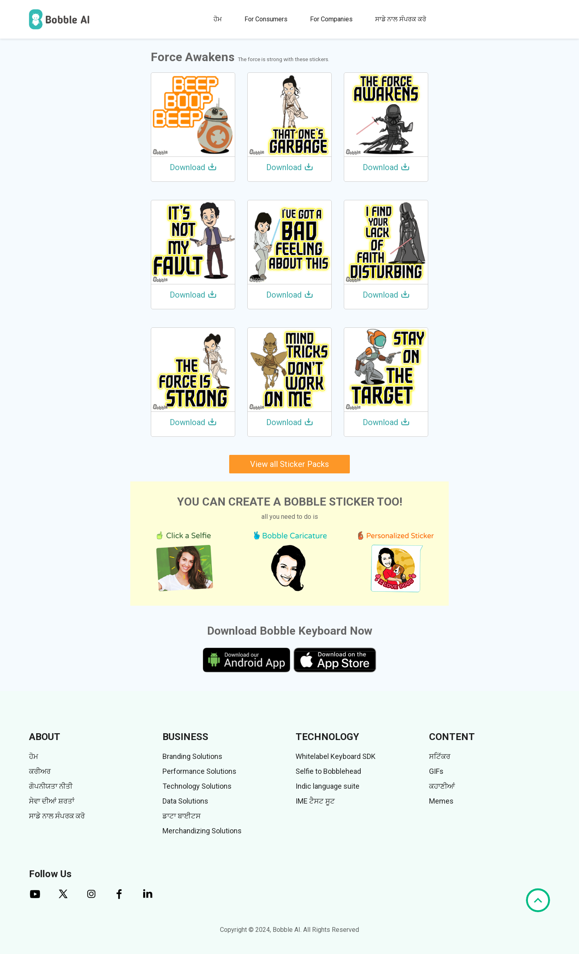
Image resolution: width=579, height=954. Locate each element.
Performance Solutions (199, 771)
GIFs (436, 771)
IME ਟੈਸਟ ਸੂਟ (315, 801)
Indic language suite (327, 786)
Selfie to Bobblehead (328, 771)
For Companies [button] (331, 19)
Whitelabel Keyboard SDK (336, 756)
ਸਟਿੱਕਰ (439, 756)
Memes (441, 801)
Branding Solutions (192, 756)
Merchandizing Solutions (202, 831)
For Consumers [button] (265, 19)
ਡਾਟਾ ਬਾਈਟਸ (181, 816)
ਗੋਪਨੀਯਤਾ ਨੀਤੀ (50, 786)
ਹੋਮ (218, 19)
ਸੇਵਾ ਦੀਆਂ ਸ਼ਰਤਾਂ (51, 801)
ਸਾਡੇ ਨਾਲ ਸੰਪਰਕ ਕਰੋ (400, 19)
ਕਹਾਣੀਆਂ (442, 786)
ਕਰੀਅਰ (40, 771)
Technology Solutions (197, 786)
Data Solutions (185, 801)
